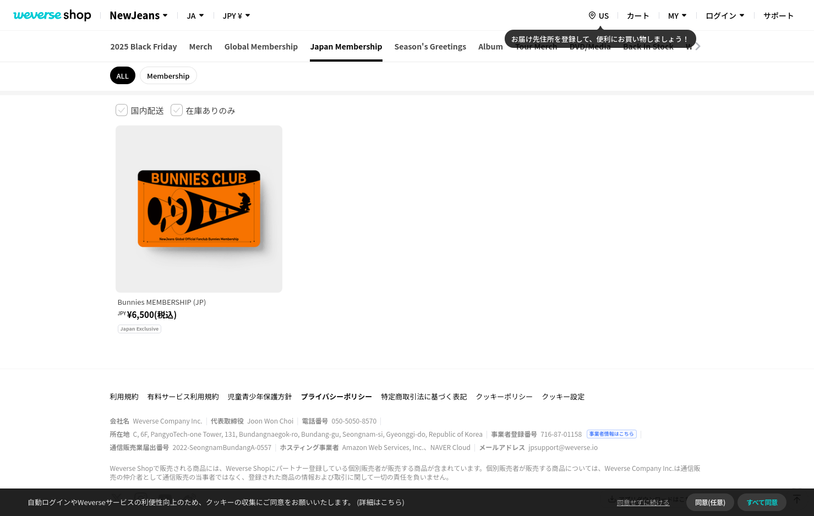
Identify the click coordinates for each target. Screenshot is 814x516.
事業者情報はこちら (611, 379)
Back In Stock (648, 46)
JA (191, 15)
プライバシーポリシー (337, 343)
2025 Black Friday (144, 46)
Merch (200, 46)
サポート (778, 15)
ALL (123, 75)
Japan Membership (346, 46)
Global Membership (261, 46)
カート (638, 15)
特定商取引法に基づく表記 (424, 343)
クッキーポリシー (504, 343)
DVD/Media (590, 46)
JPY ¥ (232, 15)
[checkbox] (140, 110)
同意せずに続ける (643, 502)
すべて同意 (762, 502)
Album (490, 46)
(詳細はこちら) (380, 502)
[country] (598, 15)
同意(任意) (710, 502)
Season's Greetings (431, 46)
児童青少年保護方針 (260, 343)
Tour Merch (536, 46)
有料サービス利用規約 (183, 343)
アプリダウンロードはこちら (652, 445)
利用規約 (124, 343)
